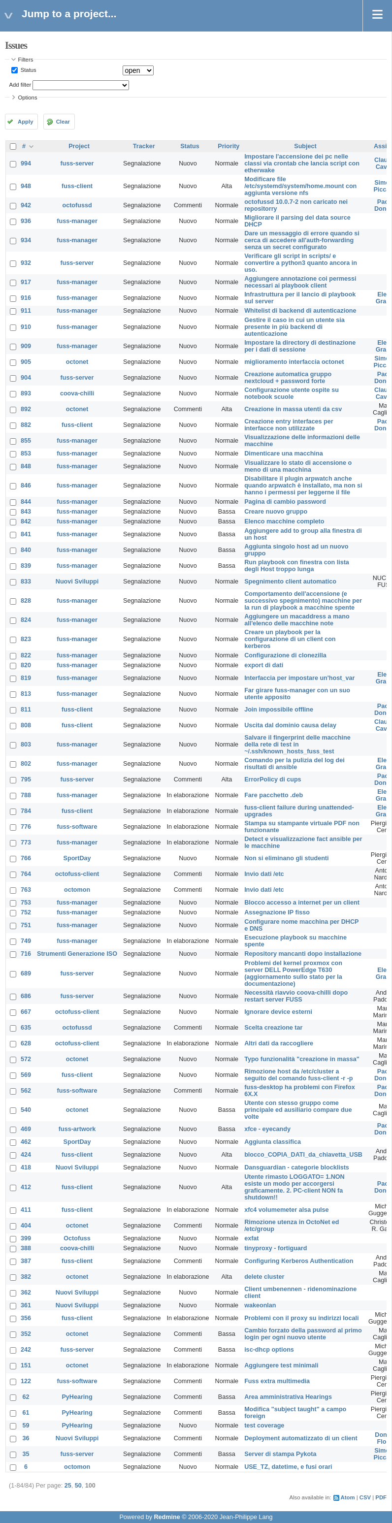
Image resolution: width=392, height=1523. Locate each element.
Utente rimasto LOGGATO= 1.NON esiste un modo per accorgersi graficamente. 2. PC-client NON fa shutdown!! (294, 1187)
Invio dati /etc (264, 874)
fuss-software (77, 826)
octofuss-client (77, 874)
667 (26, 1011)
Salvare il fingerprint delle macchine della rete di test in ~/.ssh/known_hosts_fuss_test (297, 744)
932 (26, 262)
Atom (348, 1497)
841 (26, 534)
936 (26, 221)
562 (26, 1090)
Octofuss (77, 1238)
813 (26, 693)
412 (26, 1187)
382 (26, 1276)
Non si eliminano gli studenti (286, 858)
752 (26, 912)
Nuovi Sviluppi (77, 581)
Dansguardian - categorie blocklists (296, 1167)
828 (26, 600)
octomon (77, 889)
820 (26, 665)
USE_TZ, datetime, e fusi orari (288, 1466)
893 (26, 393)
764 (26, 874)
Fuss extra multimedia (277, 1381)
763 (26, 889)
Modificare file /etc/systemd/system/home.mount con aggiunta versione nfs (300, 186)
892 (26, 409)
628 (26, 1043)
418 (26, 1167)
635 (26, 1027)
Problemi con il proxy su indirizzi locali (301, 1318)
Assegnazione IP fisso (277, 912)
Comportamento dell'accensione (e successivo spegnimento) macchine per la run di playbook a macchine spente (303, 600)
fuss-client (77, 186)
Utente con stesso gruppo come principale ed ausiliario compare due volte (298, 1110)
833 (26, 581)
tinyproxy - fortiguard (275, 1248)
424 (26, 1154)
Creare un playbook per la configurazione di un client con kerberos (289, 639)
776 (26, 826)
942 (26, 205)
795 (26, 779)
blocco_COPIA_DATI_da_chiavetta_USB (303, 1154)
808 (26, 725)
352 (26, 1333)
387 (26, 1261)
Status (27, 70)
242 (26, 1349)
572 (26, 1059)
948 (26, 186)
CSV (365, 1497)
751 (26, 925)
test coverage (264, 1425)
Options (27, 97)
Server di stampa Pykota (280, 1454)
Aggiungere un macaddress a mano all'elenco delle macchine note (296, 620)
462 (26, 1141)
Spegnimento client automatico (290, 581)
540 (26, 1109)
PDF (381, 1497)
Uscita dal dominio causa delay (290, 725)
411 (26, 1209)
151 (26, 1365)
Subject (305, 146)
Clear (63, 122)
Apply (25, 122)
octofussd (77, 205)
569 (26, 1074)
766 (26, 858)
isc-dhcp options (269, 1349)
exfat (251, 1238)
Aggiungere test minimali (281, 1365)
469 (26, 1129)
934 (26, 240)
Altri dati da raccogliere (278, 1043)
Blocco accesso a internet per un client (301, 902)
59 (26, 1425)
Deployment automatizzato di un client (301, 1438)
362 (26, 1292)
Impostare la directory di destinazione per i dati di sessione (300, 346)
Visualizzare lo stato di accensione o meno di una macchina (298, 466)
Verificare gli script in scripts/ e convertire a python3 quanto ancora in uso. (300, 263)
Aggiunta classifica (272, 1141)
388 (26, 1248)
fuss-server (77, 163)
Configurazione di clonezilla (285, 655)
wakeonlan (260, 1305)
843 (26, 511)
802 (26, 763)
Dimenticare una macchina (283, 453)
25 (68, 1485)
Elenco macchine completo (284, 521)
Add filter (20, 85)
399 (26, 1238)
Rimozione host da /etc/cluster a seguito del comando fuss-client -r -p (298, 1075)
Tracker (144, 146)
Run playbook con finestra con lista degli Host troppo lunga (296, 566)
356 (26, 1318)
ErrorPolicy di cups (272, 779)
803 (26, 744)
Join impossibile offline (278, 709)
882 (26, 424)
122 (26, 1381)
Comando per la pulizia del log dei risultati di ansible (294, 764)
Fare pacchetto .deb (273, 795)
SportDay (77, 858)
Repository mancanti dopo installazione (302, 953)
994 (26, 163)
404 (26, 1225)
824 (26, 619)
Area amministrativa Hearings (288, 1396)
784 (26, 811)
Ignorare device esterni (278, 1011)
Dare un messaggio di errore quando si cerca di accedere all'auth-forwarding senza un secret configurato (301, 240)
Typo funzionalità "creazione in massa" (301, 1059)
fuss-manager (77, 221)
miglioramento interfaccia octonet (294, 361)
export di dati (263, 665)
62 (26, 1396)
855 (26, 440)
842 (26, 521)
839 (26, 565)
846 (26, 485)
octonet (77, 361)
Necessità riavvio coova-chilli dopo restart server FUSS (296, 996)
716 (26, 953)
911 (26, 310)
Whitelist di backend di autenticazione (300, 310)
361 (26, 1305)
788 (26, 795)
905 (26, 361)
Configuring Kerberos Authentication (298, 1261)
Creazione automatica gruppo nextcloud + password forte (287, 378)
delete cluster (264, 1276)
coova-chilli (77, 393)
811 (26, 709)
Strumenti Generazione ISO (77, 953)
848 (26, 466)
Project (79, 146)
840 (26, 550)
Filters (25, 60)
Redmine (167, 1517)
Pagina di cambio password (285, 501)
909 (26, 346)
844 (26, 501)
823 (26, 639)
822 (26, 655)
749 (26, 941)
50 (78, 1485)
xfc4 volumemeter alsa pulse (286, 1209)
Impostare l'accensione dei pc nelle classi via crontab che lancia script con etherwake (301, 163)
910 (26, 327)
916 (26, 297)
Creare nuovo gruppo (275, 511)
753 (26, 902)
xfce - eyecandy (267, 1129)
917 (26, 282)
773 (26, 842)
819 (26, 678)
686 (26, 996)
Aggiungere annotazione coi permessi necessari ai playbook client (300, 282)
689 (26, 973)
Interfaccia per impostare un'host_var (299, 678)
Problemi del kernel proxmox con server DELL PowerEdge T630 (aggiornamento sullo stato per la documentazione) (293, 973)
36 (26, 1438)
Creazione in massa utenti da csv (293, 409)
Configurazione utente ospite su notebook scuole (291, 393)
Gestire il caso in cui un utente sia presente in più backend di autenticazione (294, 327)
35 (26, 1454)
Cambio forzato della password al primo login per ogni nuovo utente (303, 1334)
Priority (228, 146)
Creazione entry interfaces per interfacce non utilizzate (288, 425)
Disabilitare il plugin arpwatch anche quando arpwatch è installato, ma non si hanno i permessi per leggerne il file (303, 485)
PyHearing (77, 1396)
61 (26, 1412)
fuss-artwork (77, 1129)
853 (26, 453)
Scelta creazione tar (273, 1027)
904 (26, 377)
